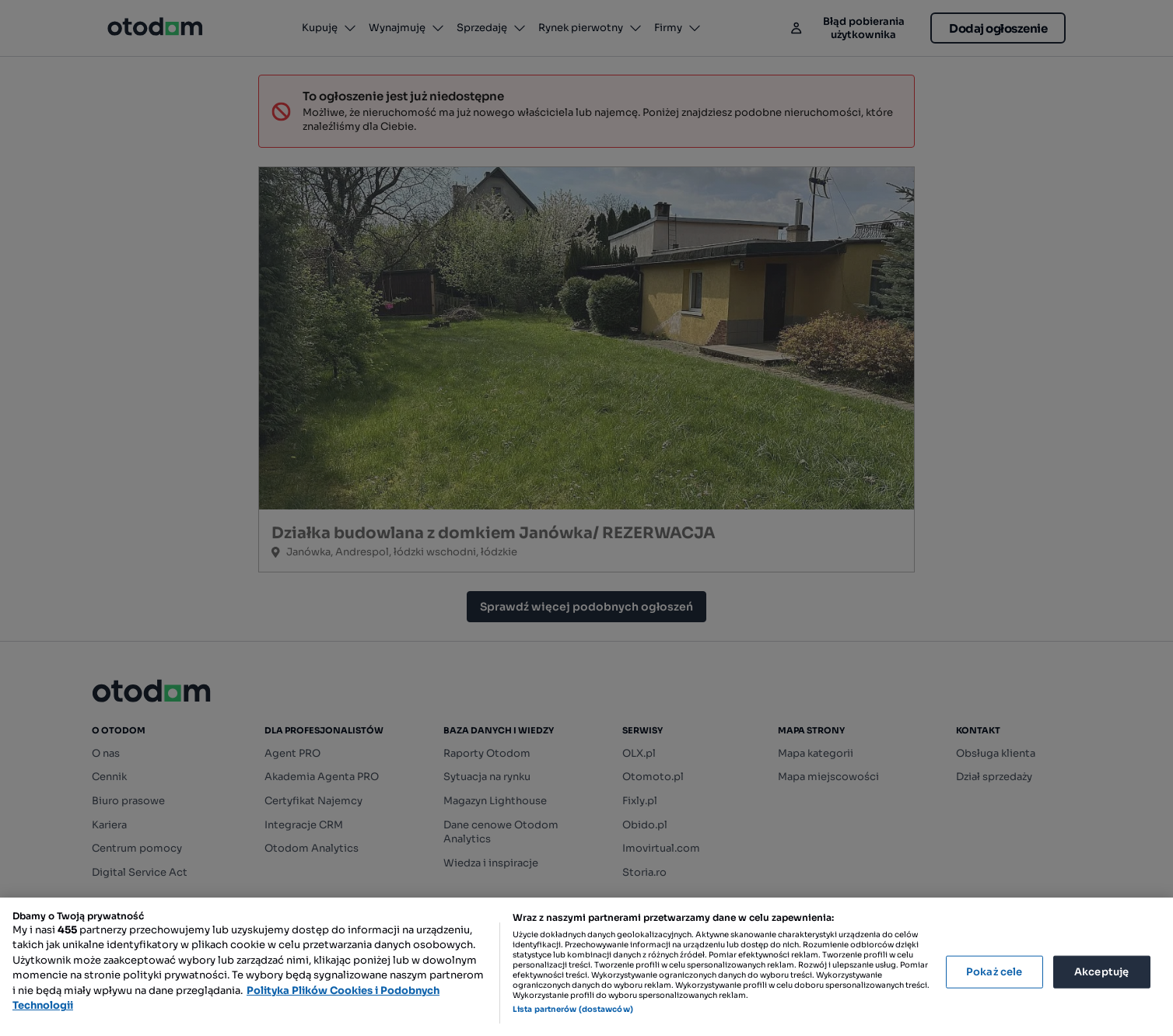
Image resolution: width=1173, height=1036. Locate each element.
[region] (586, 967)
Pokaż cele (994, 971)
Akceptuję (1101, 971)
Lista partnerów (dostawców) (573, 1009)
